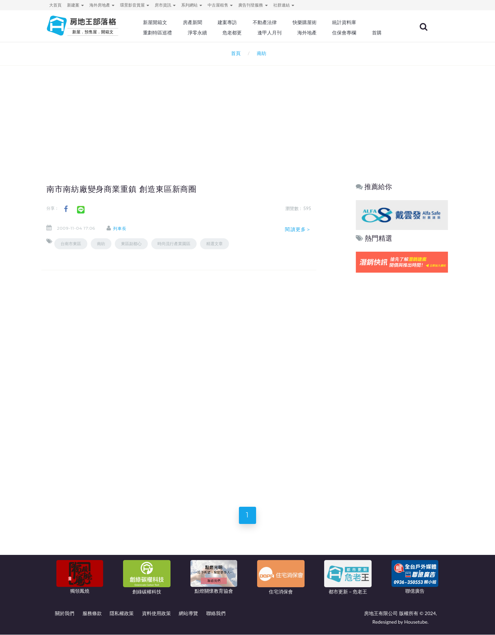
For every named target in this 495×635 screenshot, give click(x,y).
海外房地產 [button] (101, 5)
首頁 (234, 53)
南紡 (101, 243)
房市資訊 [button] (165, 5)
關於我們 (64, 613)
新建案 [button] (75, 5)
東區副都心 (131, 243)
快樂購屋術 (309, 22)
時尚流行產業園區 (173, 243)
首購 (381, 33)
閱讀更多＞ (298, 229)
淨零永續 (202, 33)
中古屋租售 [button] (220, 5)
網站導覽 (188, 613)
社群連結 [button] (283, 5)
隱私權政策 (122, 613)
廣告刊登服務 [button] (252, 5)
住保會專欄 (349, 33)
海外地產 (311, 33)
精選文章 (214, 243)
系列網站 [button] (191, 5)
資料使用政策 (156, 613)
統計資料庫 (349, 22)
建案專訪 (232, 22)
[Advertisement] (247, 112)
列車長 (120, 228)
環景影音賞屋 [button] (134, 5)
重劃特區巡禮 (163, 33)
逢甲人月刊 (275, 33)
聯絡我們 (216, 613)
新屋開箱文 (161, 22)
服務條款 (92, 613)
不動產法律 (270, 22)
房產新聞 (198, 22)
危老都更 (237, 33)
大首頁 (55, 5)
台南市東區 (70, 243)
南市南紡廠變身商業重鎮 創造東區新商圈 (121, 189)
